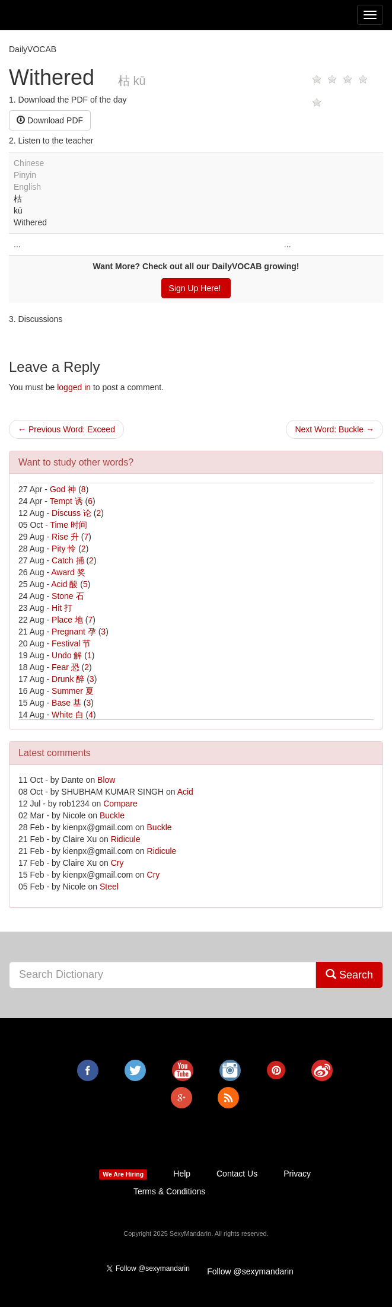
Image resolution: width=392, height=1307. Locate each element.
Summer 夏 (73, 691)
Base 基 (66, 702)
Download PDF (50, 120)
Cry (117, 863)
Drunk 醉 (68, 679)
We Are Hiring (123, 1174)
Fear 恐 (65, 667)
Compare (120, 803)
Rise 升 (65, 536)
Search (349, 974)
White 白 (68, 714)
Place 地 (67, 619)
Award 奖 (68, 572)
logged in (74, 387)
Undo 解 (67, 655)
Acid (185, 791)
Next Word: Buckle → (334, 429)
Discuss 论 (71, 513)
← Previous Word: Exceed (66, 429)
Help (181, 1173)
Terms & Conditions (169, 1191)
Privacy (297, 1173)
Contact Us (236, 1173)
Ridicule (126, 839)
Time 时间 (68, 525)
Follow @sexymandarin (250, 1271)
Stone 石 (68, 596)
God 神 (63, 489)
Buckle (112, 815)
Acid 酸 (64, 584)
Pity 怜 (64, 548)
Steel (109, 886)
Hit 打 (62, 608)
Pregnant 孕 (74, 631)
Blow (106, 780)
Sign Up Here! (196, 288)
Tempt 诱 (66, 501)
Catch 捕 (68, 560)
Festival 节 (71, 643)
